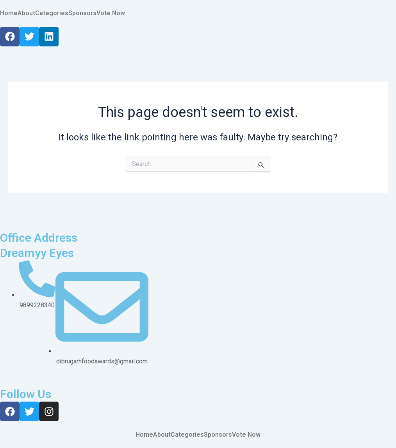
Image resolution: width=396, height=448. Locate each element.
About (26, 13)
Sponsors (82, 13)
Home (9, 13)
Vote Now (110, 13)
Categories (51, 13)
